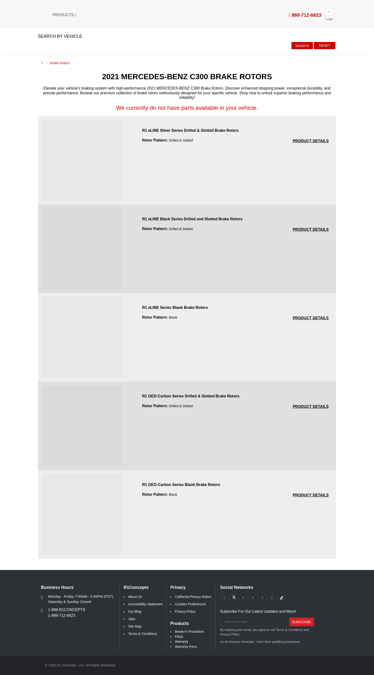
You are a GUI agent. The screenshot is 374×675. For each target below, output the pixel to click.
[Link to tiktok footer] (281, 597)
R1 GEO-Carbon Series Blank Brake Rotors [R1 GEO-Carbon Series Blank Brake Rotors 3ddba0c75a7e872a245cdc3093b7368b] (181, 485)
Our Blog (134, 611)
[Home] (42, 62)
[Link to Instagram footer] (262, 597)
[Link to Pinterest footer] (253, 597)
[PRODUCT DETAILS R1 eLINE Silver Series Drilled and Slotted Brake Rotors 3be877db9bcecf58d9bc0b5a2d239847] (311, 141)
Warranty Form (186, 647)
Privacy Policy (185, 611)
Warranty (181, 641)
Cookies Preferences (190, 604)
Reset (324, 45)
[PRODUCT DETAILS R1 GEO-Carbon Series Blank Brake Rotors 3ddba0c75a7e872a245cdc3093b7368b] (311, 495)
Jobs (131, 619)
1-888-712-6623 (61, 615)
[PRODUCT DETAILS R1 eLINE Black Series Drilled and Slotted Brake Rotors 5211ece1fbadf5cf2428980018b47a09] (311, 229)
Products (64, 15)
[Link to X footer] (234, 597)
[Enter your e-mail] (254, 622)
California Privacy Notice (193, 597)
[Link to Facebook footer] (224, 597)
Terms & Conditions (142, 634)
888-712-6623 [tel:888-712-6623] (305, 15)
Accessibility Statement (145, 604)
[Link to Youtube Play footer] (243, 597)
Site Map (134, 626)
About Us (135, 597)
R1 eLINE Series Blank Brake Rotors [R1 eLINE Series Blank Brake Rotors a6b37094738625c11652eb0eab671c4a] (175, 308)
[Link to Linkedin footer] (272, 597)
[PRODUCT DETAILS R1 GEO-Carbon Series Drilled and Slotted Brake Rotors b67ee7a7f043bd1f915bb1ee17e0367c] (311, 406)
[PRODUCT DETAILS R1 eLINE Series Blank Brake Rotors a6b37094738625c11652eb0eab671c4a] (311, 318)
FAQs (179, 636)
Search (302, 46)
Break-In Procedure (189, 631)
